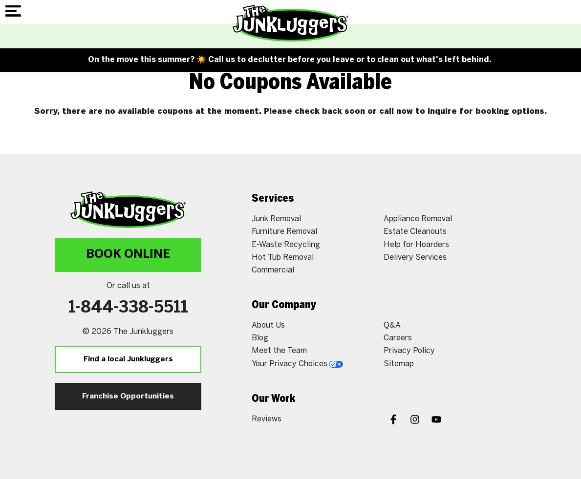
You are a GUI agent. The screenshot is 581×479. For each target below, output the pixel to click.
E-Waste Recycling (286, 245)
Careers (398, 338)
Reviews (266, 419)
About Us (268, 325)
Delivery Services (415, 257)
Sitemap (399, 364)
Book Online (128, 254)
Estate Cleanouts (415, 231)
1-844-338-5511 (128, 308)
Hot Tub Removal (283, 257)
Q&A (392, 325)
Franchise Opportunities (128, 396)
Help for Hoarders (416, 245)
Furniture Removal (284, 231)
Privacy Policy (409, 350)
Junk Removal (276, 219)
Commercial (273, 270)
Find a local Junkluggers (128, 359)
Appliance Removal (418, 219)
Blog (260, 338)
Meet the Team (279, 350)
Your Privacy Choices (297, 364)
